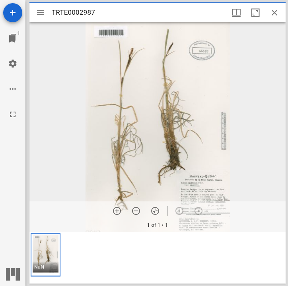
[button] (45, 254)
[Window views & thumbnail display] (236, 12)
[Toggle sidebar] (40, 12)
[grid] (157, 258)
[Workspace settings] (12, 63)
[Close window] (274, 12)
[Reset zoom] (155, 210)
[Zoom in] (116, 210)
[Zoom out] (136, 210)
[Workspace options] (12, 89)
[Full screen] (12, 114)
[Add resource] (12, 12)
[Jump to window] (12, 38)
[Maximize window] (255, 12)
